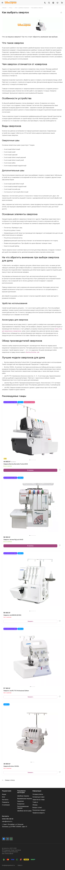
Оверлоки (20, 801)
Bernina (28, 352)
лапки (56, 329)
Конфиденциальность (8, 865)
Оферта (20, 865)
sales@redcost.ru (7, 821)
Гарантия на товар (38, 799)
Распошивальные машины (23, 807)
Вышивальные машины (24, 798)
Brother (33, 352)
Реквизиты (5, 802)
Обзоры (34, 805)
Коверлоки (20, 804)
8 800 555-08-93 (7, 819)
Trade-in (35, 802)
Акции (4, 794)
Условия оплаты (37, 794)
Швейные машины (23, 796)
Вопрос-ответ (37, 807)
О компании (6, 805)
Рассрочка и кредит (39, 810)
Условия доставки (38, 797)
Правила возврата (38, 813)
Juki (38, 352)
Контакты (5, 799)
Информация (36, 791)
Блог (3, 797)
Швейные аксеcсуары (24, 811)
